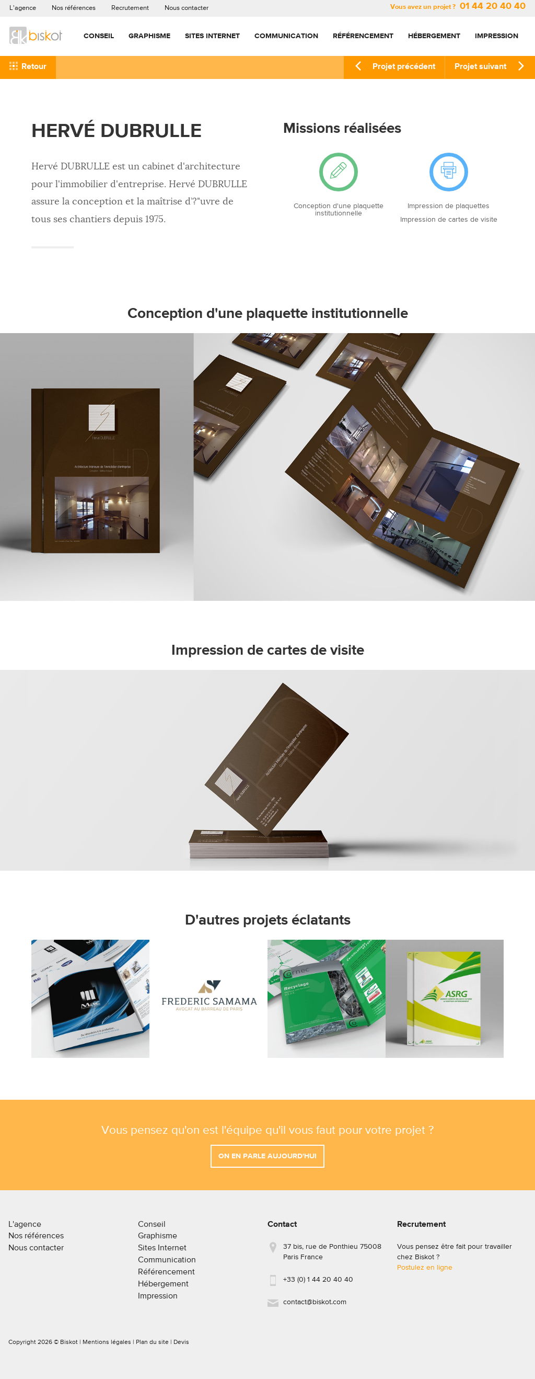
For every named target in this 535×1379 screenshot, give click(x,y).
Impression (496, 36)
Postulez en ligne (424, 1271)
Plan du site (152, 1346)
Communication (286, 36)
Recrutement (130, 8)
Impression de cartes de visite (448, 219)
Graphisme (149, 36)
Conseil (99, 36)
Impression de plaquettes (449, 206)
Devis (181, 1346)
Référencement (363, 36)
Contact (282, 1229)
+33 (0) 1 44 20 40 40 (318, 1283)
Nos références (74, 8)
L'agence (22, 8)
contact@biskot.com (314, 1306)
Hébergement (434, 36)
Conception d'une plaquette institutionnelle (338, 209)
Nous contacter (186, 8)
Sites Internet (212, 36)
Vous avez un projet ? (458, 7)
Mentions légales (107, 1346)
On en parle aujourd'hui (267, 1160)
